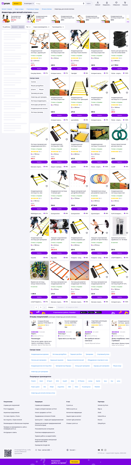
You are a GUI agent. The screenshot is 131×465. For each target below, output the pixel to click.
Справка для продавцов (42, 405)
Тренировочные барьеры (63, 366)
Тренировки (89, 354)
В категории (29, 3)
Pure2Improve (86, 387)
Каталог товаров (7, 9)
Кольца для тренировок (82, 366)
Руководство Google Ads (42, 445)
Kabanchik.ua (102, 416)
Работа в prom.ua (71, 409)
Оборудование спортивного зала (98, 360)
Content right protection (73, 420)
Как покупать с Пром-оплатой (13, 420)
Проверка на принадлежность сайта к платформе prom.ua (15, 428)
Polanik (33, 381)
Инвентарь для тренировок (39, 371)
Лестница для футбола (59, 354)
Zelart (41, 381)
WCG (57, 381)
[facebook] (102, 450)
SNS (45, 387)
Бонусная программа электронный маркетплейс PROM (46, 440)
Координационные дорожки (40, 354)
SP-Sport (49, 381)
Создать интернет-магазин (43, 409)
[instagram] (105, 450)
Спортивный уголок (103, 354)
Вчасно (100, 420)
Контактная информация (74, 412)
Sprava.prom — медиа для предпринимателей (49, 420)
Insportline (61, 387)
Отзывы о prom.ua (72, 423)
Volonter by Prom (103, 405)
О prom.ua (69, 405)
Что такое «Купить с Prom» (12, 416)
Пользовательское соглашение (44, 429)
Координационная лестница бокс (41, 366)
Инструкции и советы (10, 432)
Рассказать (74, 462)
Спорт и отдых (19, 9)
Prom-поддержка (9, 409)
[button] (39, 68)
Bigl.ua (100, 409)
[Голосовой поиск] (83, 3)
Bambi (98, 381)
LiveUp (90, 381)
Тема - (42, 450)
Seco (105, 381)
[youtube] (99, 450)
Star (112, 381)
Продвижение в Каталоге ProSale (45, 416)
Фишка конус (117, 366)
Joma (118, 381)
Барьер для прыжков (56, 360)
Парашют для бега (76, 354)
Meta (72, 381)
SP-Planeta (81, 381)
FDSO (76, 387)
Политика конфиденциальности (45, 432)
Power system (35, 387)
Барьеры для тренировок (101, 366)
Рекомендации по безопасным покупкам (16, 423)
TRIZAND (97, 387)
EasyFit (65, 381)
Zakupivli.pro (101, 423)
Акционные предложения (11, 412)
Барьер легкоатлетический (75, 360)
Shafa (99, 412)
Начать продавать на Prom (43, 412)
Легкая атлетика (47, 9)
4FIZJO (52, 387)
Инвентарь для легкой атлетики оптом (43, 393)
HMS (69, 387)
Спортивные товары (32, 9)
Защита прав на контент (73, 416)
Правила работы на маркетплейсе (45, 436)
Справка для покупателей (11, 405)
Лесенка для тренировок (38, 360)
